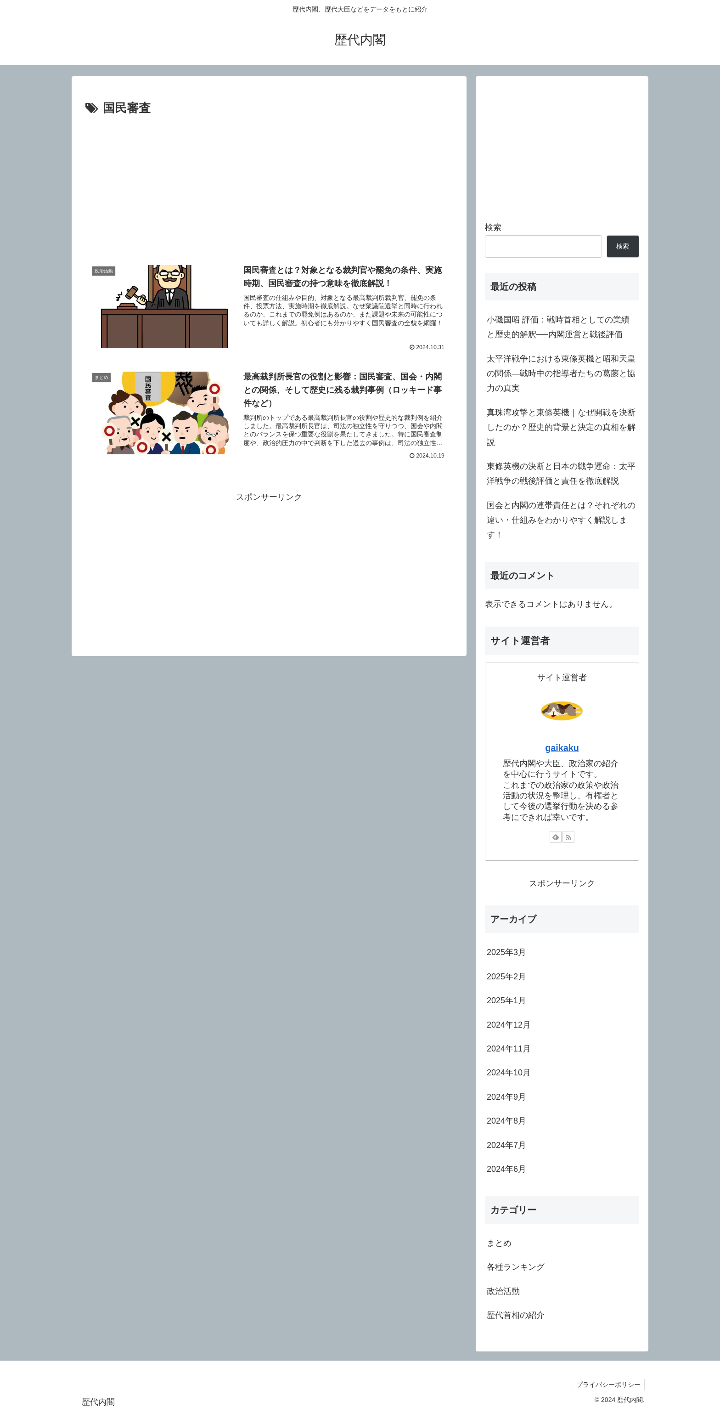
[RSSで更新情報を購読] (568, 837)
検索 (493, 227)
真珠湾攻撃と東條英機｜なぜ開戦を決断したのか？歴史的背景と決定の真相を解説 (561, 427)
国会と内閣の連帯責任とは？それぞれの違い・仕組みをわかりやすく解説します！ (561, 520)
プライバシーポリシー (607, 1384)
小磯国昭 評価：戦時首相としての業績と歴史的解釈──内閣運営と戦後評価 (558, 327)
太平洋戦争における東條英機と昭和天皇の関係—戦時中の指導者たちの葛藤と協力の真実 (561, 373)
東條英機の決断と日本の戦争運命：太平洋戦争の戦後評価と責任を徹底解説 (561, 474)
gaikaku (562, 748)
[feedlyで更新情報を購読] (556, 837)
